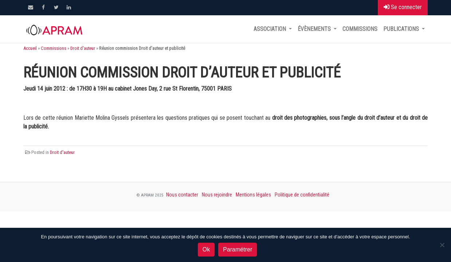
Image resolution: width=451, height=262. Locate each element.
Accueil (30, 48)
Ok (206, 249)
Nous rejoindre (217, 195)
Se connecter (403, 7)
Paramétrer (237, 249)
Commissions (359, 28)
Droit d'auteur (82, 48)
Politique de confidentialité (302, 195)
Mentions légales (253, 195)
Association (270, 28)
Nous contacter (182, 195)
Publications (401, 28)
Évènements (315, 28)
